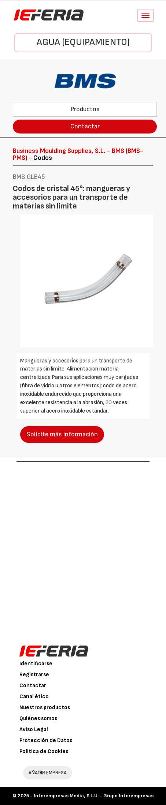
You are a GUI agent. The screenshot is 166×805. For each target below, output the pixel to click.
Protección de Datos (45, 740)
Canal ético (34, 696)
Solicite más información (62, 434)
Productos (85, 109)
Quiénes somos (38, 718)
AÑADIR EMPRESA (48, 773)
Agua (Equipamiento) (83, 42)
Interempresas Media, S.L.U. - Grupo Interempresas (94, 796)
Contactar (85, 126)
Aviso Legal (33, 729)
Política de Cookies (43, 751)
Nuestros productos (44, 707)
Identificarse (35, 663)
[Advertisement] (83, 548)
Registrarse (34, 674)
